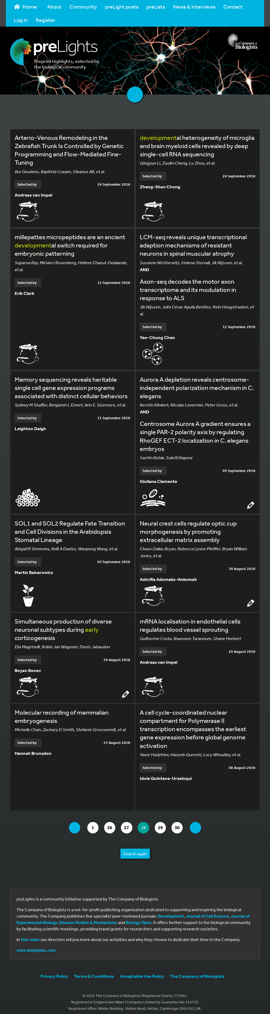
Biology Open (139, 918)
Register (45, 20)
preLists (155, 6)
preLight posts (121, 6)
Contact (233, 6)
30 (182, 824)
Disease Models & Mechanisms (88, 918)
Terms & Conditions (94, 972)
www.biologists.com (36, 946)
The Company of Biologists (197, 972)
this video (30, 935)
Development (171, 912)
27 (127, 824)
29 (164, 824)
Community (83, 6)
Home (25, 6)
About (54, 6)
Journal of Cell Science (207, 912)
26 (109, 824)
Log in (21, 20)
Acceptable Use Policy (142, 972)
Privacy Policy (54, 972)
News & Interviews (194, 6)
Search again (135, 849)
